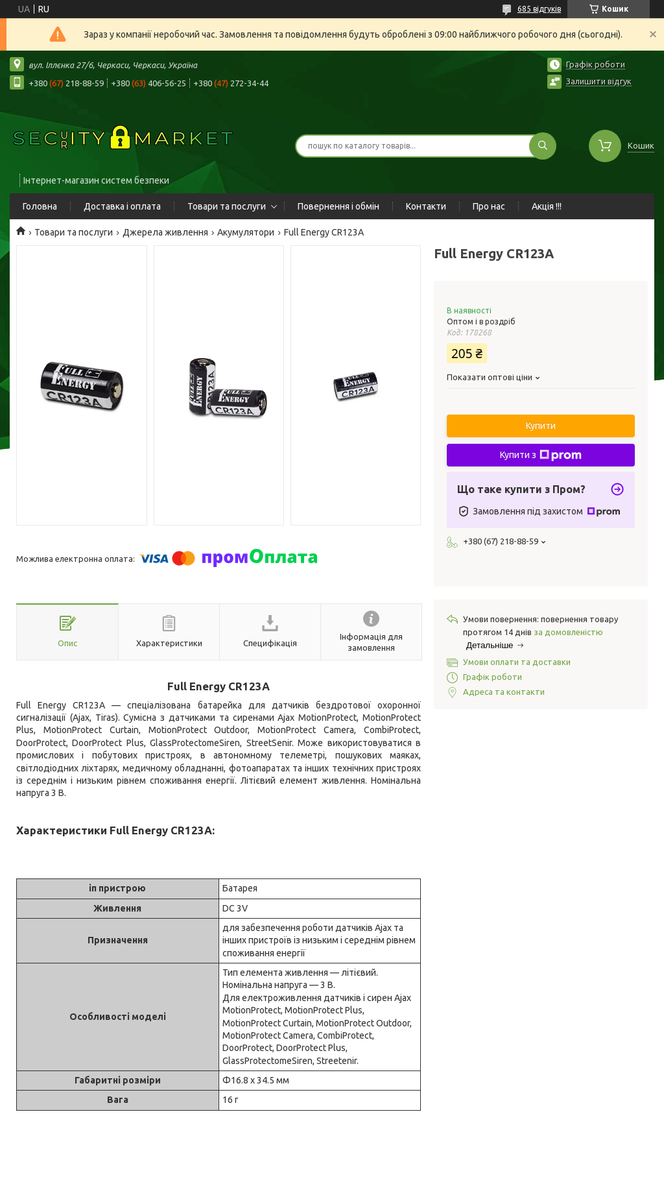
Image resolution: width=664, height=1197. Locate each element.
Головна (40, 206)
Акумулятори (245, 232)
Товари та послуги (226, 206)
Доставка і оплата (122, 206)
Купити (541, 425)
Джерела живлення (165, 232)
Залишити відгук (599, 81)
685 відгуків (539, 9)
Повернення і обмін (338, 206)
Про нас (489, 206)
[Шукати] (542, 146)
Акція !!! (547, 206)
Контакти (426, 206)
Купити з (541, 455)
